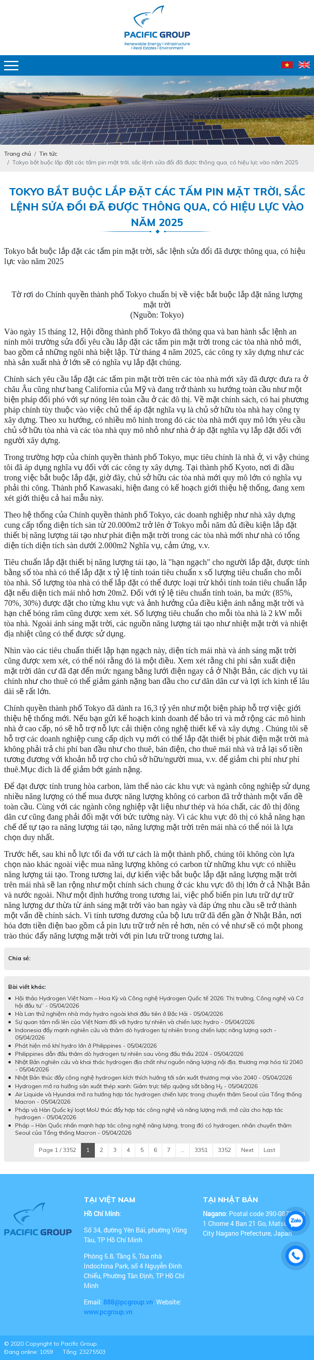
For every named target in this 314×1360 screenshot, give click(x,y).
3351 (201, 1150)
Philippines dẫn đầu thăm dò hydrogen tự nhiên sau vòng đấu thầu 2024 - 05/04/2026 (129, 1054)
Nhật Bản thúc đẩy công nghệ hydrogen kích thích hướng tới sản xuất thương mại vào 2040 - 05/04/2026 (153, 1077)
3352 (224, 1150)
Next (247, 1150)
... (182, 1150)
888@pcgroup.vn (128, 1301)
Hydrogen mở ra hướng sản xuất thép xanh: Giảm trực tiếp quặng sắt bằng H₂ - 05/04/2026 (136, 1086)
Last (269, 1150)
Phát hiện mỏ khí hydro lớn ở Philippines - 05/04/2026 (86, 1045)
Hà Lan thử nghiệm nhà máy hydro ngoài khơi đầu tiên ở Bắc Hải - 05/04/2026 (119, 1013)
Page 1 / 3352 (57, 1150)
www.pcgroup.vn (109, 1311)
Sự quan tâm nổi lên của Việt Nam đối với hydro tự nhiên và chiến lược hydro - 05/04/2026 (134, 1022)
